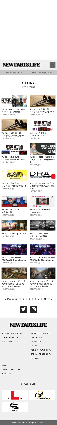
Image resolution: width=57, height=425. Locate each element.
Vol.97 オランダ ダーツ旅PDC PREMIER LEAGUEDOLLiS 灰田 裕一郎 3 (13, 284)
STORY (34, 346)
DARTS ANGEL (37, 337)
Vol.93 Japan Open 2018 (14, 234)
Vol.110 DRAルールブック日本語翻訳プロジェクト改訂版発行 (42, 186)
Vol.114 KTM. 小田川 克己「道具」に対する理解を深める (42, 159)
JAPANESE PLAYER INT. (41, 333)
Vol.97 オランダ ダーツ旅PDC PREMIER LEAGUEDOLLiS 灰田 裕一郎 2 (42, 284)
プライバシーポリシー (11, 369)
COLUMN (35, 358)
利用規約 (5, 365)
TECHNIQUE (36, 341)
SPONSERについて (14, 73)
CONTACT (6, 374)
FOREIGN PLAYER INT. (41, 350)
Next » (48, 299)
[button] (52, 65)
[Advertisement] (28, 30)
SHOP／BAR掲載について (43, 73)
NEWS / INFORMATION (12, 333)
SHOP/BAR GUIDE (10, 337)
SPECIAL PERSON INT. (41, 354)
